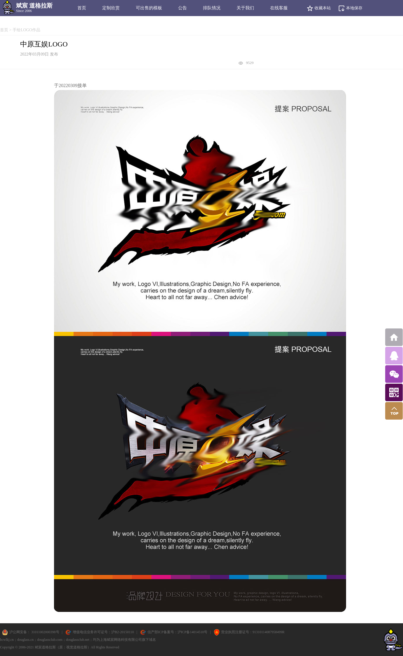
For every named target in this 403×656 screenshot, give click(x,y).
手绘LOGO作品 (26, 30)
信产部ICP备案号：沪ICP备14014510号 (177, 632)
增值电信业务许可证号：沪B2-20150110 (103, 632)
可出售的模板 (149, 8)
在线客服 (279, 8)
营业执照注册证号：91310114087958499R (253, 632)
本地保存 (350, 8)
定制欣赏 (111, 8)
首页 (81, 8)
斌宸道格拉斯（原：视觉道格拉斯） (63, 647)
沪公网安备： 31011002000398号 (33, 632)
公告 (182, 8)
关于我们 (245, 8)
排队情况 (211, 8)
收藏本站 (319, 8)
